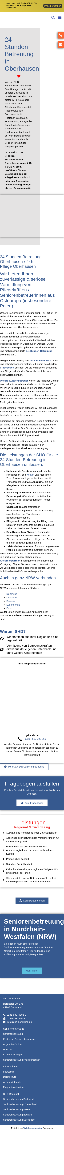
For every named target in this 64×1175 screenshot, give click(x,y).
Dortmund (11, 594)
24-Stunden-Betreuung (39, 351)
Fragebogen (7, 367)
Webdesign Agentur (32, 1128)
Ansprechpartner (10, 560)
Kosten (30, 474)
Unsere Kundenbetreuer (14, 380)
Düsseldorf (12, 597)
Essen (9, 608)
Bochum (10, 601)
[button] (59, 17)
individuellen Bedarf (41, 360)
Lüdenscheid (13, 604)
